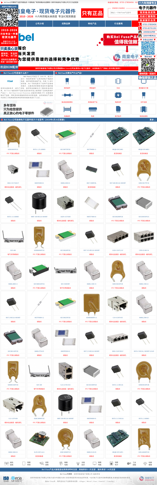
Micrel (89, 481)
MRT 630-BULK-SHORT (65, 418)
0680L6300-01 (65, 183)
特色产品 (92, 24)
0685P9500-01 (65, 351)
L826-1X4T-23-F (117, 250)
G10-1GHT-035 (118, 318)
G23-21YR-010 (65, 385)
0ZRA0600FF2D (144, 452)
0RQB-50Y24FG (117, 452)
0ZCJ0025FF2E (65, 318)
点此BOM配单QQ (149, 36)
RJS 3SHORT (65, 284)
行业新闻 (118, 24)
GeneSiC (102, 481)
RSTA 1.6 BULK (117, 385)
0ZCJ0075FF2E (65, 149)
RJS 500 (39, 385)
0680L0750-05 (39, 351)
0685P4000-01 (91, 418)
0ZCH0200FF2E (118, 217)
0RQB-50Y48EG (143, 149)
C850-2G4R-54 (144, 250)
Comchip (110, 481)
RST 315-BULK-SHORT (92, 250)
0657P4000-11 (91, 149)
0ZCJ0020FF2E (65, 250)
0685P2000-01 (39, 183)
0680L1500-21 (143, 284)
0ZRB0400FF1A (91, 318)
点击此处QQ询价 (149, 32)
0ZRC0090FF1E (65, 452)
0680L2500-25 (143, 318)
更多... (153, 120)
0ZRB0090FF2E (39, 250)
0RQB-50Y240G (117, 149)
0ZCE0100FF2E (91, 385)
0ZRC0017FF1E (144, 183)
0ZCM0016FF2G (39, 284)
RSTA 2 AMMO (144, 418)
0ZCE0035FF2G (144, 217)
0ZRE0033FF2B (144, 385)
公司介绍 (39, 24)
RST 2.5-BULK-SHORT (91, 351)
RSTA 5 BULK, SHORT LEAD (144, 351)
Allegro (82, 481)
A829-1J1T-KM (65, 217)
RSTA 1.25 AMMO (39, 149)
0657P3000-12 (39, 318)
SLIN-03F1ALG (39, 452)
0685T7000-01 (91, 217)
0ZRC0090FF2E (39, 418)
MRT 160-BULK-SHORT (39, 217)
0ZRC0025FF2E (118, 284)
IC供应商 (67, 478)
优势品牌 (66, 24)
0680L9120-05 (91, 452)
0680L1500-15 (91, 284)
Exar (95, 481)
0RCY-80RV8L (91, 183)
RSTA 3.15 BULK (118, 418)
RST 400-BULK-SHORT (118, 183)
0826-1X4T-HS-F (117, 351)
